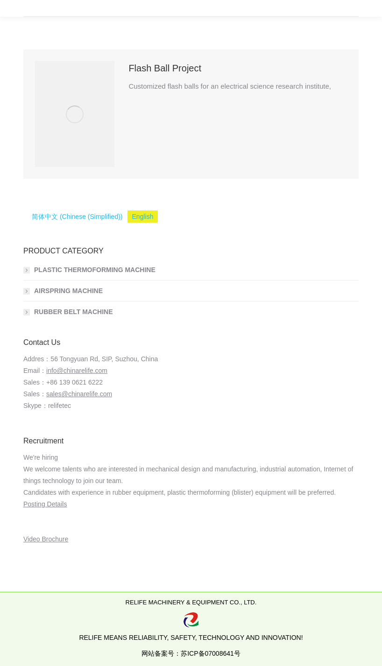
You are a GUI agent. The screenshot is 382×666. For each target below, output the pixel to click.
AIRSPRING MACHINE (68, 290)
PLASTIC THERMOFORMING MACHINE (95, 269)
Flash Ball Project (164, 68)
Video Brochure (45, 539)
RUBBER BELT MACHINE (73, 311)
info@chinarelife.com (76, 370)
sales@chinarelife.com (79, 394)
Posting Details (45, 504)
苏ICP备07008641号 (211, 653)
